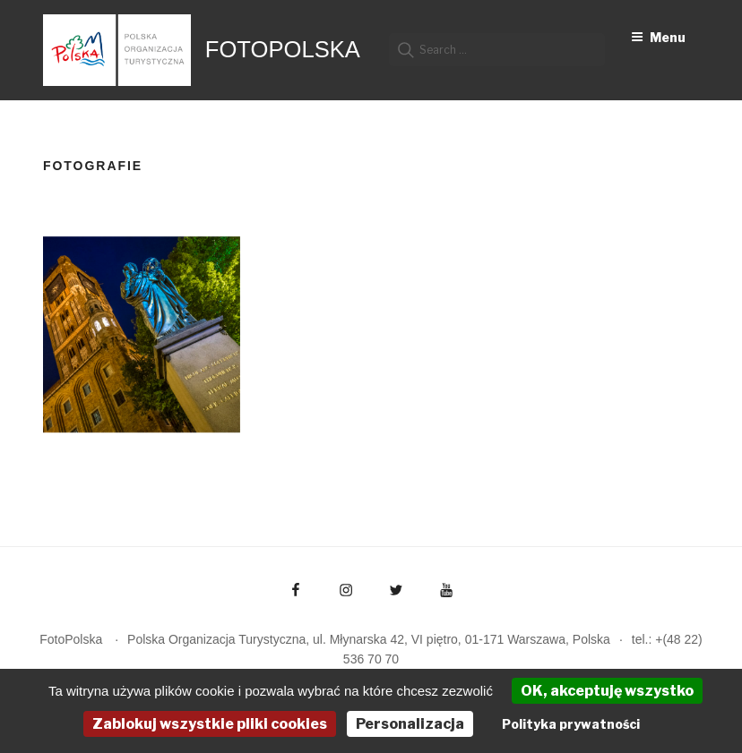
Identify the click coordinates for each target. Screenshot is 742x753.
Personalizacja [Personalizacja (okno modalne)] (410, 723)
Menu (658, 37)
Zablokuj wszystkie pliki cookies (209, 723)
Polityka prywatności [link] (571, 724)
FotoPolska (282, 49)
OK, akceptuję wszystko (607, 690)
